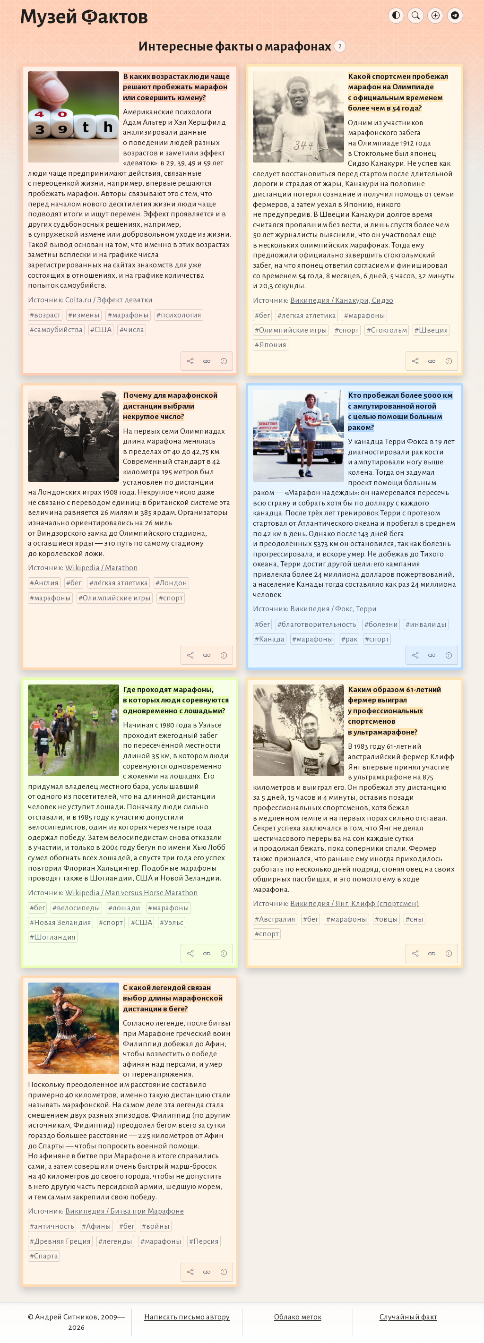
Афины (98, 1226)
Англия (46, 583)
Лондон (173, 583)
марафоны (130, 315)
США (103, 329)
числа (134, 329)
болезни (383, 624)
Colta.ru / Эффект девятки (109, 300)
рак (351, 639)
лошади (126, 908)
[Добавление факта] (435, 16)
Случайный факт (408, 1317)
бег (264, 315)
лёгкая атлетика (309, 315)
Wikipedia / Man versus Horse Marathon (131, 893)
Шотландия (55, 937)
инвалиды (428, 624)
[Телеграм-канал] (455, 16)
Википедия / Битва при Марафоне (124, 1211)
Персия (206, 1241)
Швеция (433, 330)
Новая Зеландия (62, 922)
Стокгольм (389, 330)
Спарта (46, 1256)
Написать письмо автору (187, 1317)
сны (417, 919)
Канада (272, 639)
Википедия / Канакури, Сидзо (341, 300)
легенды (117, 1241)
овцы (388, 919)
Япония (272, 345)
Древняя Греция (62, 1241)
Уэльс (173, 922)
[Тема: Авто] (396, 16)
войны (158, 1226)
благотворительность (319, 624)
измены (86, 315)
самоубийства (58, 329)
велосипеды (78, 908)
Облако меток (297, 1317)
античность (54, 1226)
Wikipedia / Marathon (101, 568)
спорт (349, 330)
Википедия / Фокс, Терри (333, 609)
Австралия (277, 919)
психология (181, 315)
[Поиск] (415, 16)
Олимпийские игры (293, 330)
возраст (47, 315)
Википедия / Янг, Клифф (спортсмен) (354, 903)
